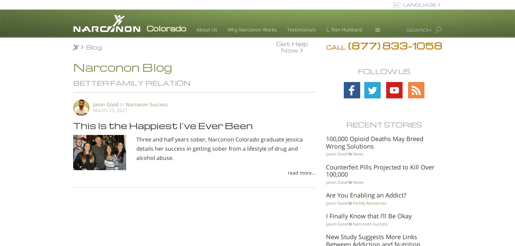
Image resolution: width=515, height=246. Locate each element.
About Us (206, 29)
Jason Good (106, 104)
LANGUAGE (419, 5)
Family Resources (369, 203)
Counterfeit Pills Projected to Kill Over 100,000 (380, 171)
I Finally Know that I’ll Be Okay (369, 216)
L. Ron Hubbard (344, 29)
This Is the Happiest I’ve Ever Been (163, 125)
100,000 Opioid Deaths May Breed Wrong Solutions (374, 142)
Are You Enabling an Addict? (366, 195)
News (358, 154)
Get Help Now (292, 46)
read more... (302, 172)
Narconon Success (147, 104)
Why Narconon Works (252, 29)
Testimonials (301, 29)
